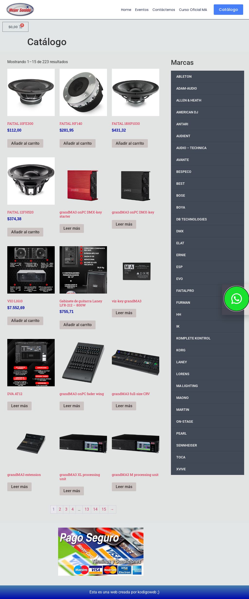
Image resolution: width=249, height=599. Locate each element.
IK (177, 326)
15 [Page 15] (104, 509)
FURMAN (183, 302)
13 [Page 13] (87, 509)
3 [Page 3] (66, 509)
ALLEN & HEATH (188, 100)
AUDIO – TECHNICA (191, 148)
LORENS (182, 374)
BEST (180, 184)
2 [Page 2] (60, 509)
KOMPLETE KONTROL (193, 338)
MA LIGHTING (187, 386)
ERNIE (181, 255)
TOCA (180, 457)
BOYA (180, 207)
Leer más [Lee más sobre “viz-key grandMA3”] (124, 313)
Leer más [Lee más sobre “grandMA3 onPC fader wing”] (71, 406)
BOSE (180, 195)
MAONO (182, 398)
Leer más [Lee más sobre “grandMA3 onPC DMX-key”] (124, 224)
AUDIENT (183, 136)
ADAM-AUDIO (186, 88)
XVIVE (181, 469)
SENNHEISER (186, 445)
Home (126, 9)
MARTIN (182, 410)
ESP (179, 267)
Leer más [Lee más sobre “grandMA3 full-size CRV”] (124, 406)
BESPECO (183, 172)
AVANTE (182, 160)
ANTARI (182, 124)
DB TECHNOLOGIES (191, 219)
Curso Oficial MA (193, 9)
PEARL (181, 433)
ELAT (180, 243)
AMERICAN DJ (187, 112)
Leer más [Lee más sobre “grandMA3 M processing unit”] (124, 486)
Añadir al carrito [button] (25, 143)
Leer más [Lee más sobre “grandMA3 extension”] (19, 486)
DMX (180, 231)
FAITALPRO (185, 291)
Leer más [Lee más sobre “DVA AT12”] (19, 406)
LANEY (181, 362)
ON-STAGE (184, 421)
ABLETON (184, 76)
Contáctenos (163, 9)
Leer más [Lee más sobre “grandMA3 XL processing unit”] (71, 491)
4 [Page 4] (72, 509)
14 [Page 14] (95, 509)
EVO (179, 279)
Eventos (142, 9)
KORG (181, 350)
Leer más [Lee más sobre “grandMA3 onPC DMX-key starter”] (71, 228)
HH (178, 314)
